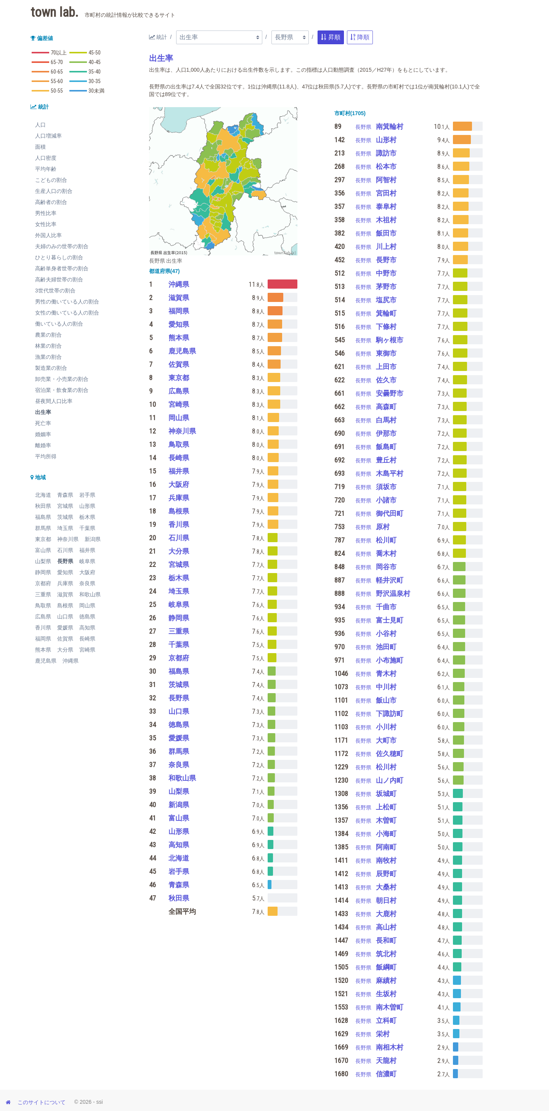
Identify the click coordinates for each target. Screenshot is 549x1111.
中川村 (386, 687)
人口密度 (45, 158)
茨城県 (65, 517)
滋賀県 (65, 594)
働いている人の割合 (59, 324)
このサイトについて (42, 1102)
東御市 (386, 353)
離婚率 (43, 445)
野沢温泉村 (393, 593)
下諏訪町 (389, 714)
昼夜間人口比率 (53, 401)
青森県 (65, 495)
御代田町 (389, 513)
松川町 (386, 540)
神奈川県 (68, 539)
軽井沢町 (389, 580)
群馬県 (43, 528)
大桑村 (386, 887)
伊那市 (386, 433)
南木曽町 (389, 1007)
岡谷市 (386, 567)
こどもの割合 (51, 180)
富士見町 (389, 620)
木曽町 (386, 820)
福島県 (43, 517)
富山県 (43, 550)
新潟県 (93, 539)
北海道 (43, 495)
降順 (359, 37)
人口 (40, 125)
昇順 (330, 37)
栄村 (383, 1034)
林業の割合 (48, 346)
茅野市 (386, 287)
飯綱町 (386, 967)
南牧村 (386, 860)
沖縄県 (71, 661)
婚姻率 (43, 434)
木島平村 (389, 473)
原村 (383, 527)
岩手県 (87, 495)
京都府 (43, 583)
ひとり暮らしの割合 (59, 257)
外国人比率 (48, 235)
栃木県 (87, 517)
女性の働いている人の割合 (67, 313)
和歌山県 (90, 594)
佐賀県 (65, 639)
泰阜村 (386, 206)
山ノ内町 (389, 780)
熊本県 (43, 650)
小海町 (386, 834)
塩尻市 (386, 300)
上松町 (386, 807)
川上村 (386, 246)
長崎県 (87, 639)
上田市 (386, 367)
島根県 (65, 605)
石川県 (65, 550)
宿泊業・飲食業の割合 (61, 390)
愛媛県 (65, 628)
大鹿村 (386, 914)
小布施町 (389, 660)
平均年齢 (45, 169)
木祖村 (386, 220)
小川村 (386, 727)
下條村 (386, 327)
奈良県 (87, 583)
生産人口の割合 (53, 191)
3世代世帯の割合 (55, 290)
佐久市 (386, 380)
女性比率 (45, 224)
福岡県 (43, 639)
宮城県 (65, 506)
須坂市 (386, 487)
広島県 (43, 616)
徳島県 (87, 616)
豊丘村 (386, 460)
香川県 (43, 628)
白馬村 (386, 420)
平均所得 (45, 456)
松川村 (386, 767)
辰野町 (386, 874)
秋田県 (43, 506)
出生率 (43, 412)
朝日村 (386, 900)
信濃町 (386, 1074)
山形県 (87, 506)
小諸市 (386, 500)
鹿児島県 (45, 661)
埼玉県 (65, 528)
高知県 (87, 628)
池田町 (386, 647)
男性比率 (45, 213)
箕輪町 (386, 313)
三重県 (43, 594)
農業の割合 (48, 335)
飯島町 (386, 447)
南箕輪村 (389, 126)
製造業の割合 (51, 368)
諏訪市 (386, 153)
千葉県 (87, 528)
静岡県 (43, 572)
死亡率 (43, 423)
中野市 (386, 273)
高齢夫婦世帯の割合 (59, 279)
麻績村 (386, 980)
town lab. (102, 12)
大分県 (65, 650)
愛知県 (65, 572)
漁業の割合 (48, 357)
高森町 (386, 407)
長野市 (386, 260)
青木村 (386, 673)
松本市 (386, 166)
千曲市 (386, 607)
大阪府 (87, 572)
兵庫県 (65, 583)
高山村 (386, 927)
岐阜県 (87, 561)
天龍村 (386, 1060)
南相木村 (389, 1047)
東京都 (43, 539)
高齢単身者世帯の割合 (61, 268)
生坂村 (386, 994)
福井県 (87, 550)
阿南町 (386, 847)
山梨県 (43, 561)
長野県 (65, 561)
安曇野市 (389, 393)
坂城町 (386, 794)
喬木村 (386, 553)
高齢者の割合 (51, 202)
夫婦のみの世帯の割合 (61, 246)
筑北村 (386, 954)
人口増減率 (48, 136)
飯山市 (386, 700)
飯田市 (386, 233)
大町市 (386, 740)
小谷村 (386, 633)
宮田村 (386, 193)
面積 (40, 147)
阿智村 (386, 180)
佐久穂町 (389, 754)
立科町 (386, 1020)
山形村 (386, 140)
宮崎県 (87, 650)
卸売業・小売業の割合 (61, 379)
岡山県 (87, 605)
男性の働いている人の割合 (67, 302)
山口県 (65, 616)
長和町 (386, 940)
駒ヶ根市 (389, 340)
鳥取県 (43, 605)
